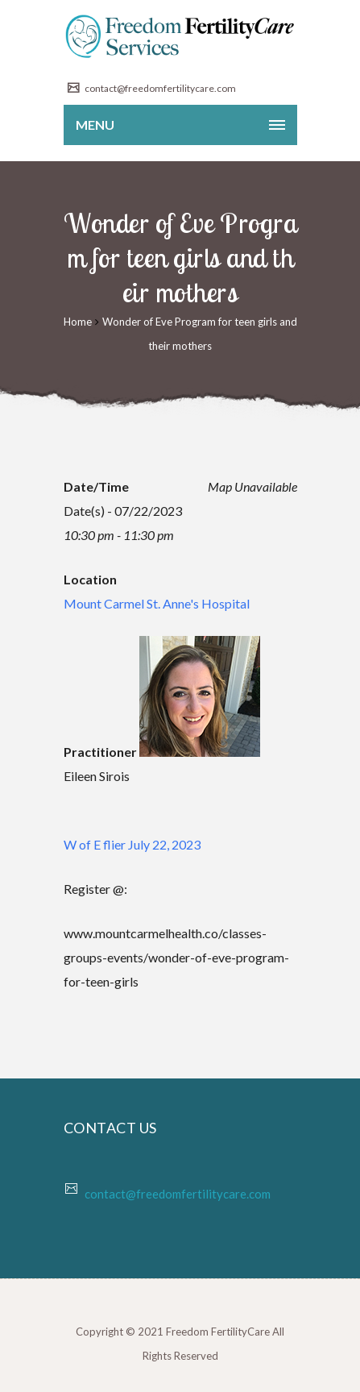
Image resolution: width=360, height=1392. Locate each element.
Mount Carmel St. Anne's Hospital (157, 603)
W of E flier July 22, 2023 (132, 844)
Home (78, 321)
